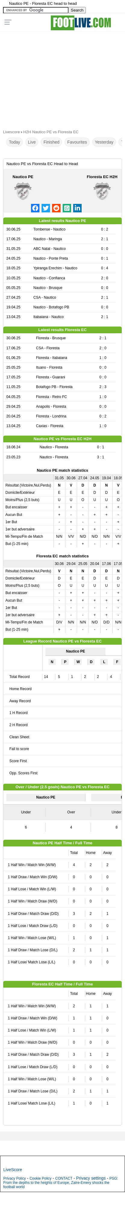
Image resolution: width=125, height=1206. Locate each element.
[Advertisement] (62, 78)
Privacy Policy (14, 1178)
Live (32, 142)
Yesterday (104, 142)
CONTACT (63, 1178)
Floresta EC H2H (102, 176)
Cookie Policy (41, 1178)
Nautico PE (23, 176)
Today (14, 142)
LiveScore (12, 1169)
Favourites (77, 142)
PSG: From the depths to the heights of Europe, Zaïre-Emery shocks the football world (60, 1182)
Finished (51, 142)
